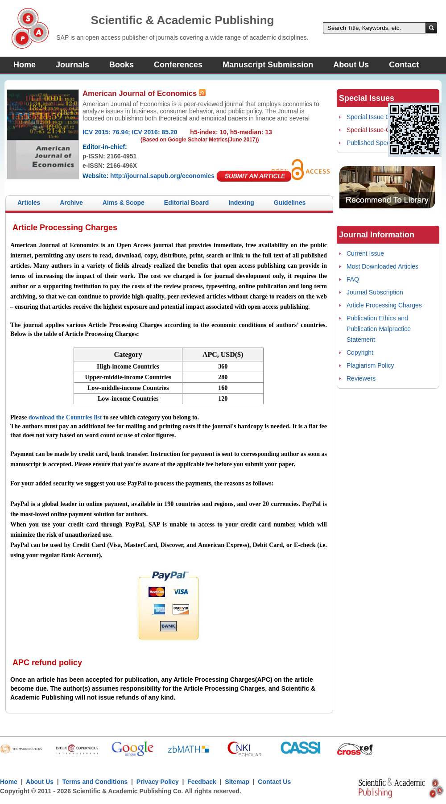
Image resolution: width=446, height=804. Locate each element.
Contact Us (274, 781)
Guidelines (290, 202)
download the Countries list (65, 417)
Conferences (178, 64)
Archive (71, 202)
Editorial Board (186, 202)
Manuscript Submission (268, 64)
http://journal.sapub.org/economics (162, 175)
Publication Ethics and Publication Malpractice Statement (379, 329)
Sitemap (237, 781)
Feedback (201, 781)
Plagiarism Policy (370, 365)
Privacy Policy (157, 781)
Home (24, 64)
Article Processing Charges (384, 305)
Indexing (241, 202)
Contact (404, 64)
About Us (351, 64)
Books (121, 64)
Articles (28, 202)
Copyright (360, 352)
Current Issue (365, 253)
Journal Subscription (375, 292)
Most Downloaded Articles (382, 266)
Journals (72, 64)
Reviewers (361, 378)
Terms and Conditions (95, 781)
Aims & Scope (124, 202)
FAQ (353, 279)
